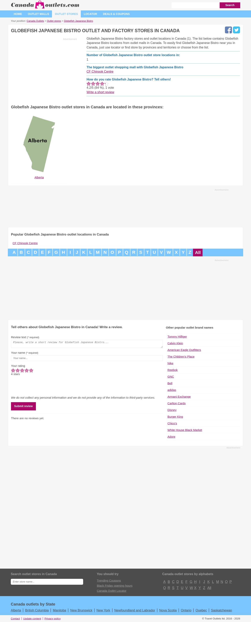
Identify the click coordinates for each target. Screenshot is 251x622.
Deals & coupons (116, 14)
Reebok (172, 370)
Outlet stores (66, 14)
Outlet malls (38, 14)
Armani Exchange (179, 396)
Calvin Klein (175, 343)
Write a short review (100, 92)
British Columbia (37, 610)
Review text (25, 337)
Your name (24, 353)
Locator (90, 14)
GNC (170, 376)
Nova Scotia (168, 610)
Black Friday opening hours (115, 585)
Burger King (175, 416)
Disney (171, 410)
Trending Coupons (109, 580)
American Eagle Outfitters (184, 350)
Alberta (16, 610)
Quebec (201, 610)
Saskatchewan (221, 610)
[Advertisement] (44, 69)
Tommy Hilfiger (177, 336)
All (198, 252)
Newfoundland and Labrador (134, 610)
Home (18, 14)
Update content (32, 618)
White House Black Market (184, 430)
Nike (170, 363)
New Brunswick (81, 610)
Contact (15, 618)
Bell (169, 383)
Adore (171, 436)
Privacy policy (53, 618)
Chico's (172, 423)
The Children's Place (181, 356)
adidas (171, 390)
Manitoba (59, 610)
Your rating (18, 367)
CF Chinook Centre (99, 71)
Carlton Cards (176, 403)
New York (103, 610)
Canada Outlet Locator (111, 590)
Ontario (186, 610)
